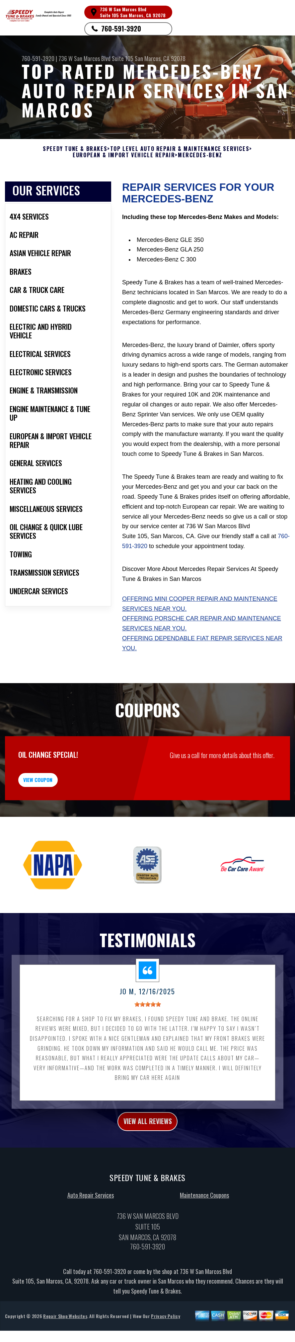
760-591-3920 (121, 29)
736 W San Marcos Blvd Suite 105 (95, 58)
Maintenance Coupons (204, 1212)
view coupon (55, 790)
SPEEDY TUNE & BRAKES (75, 149)
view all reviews (147, 1137)
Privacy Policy (165, 1333)
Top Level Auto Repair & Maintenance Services (179, 149)
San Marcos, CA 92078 (160, 58)
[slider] (147, 1019)
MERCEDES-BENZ (200, 155)
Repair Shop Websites (65, 1333)
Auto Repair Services (90, 1212)
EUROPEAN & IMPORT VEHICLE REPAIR (124, 155)
